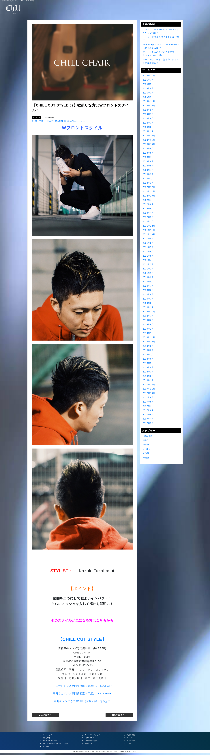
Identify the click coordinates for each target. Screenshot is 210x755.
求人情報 (45, 746)
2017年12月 (149, 384)
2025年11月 (149, 75)
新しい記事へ (119, 714)
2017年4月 (148, 419)
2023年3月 (148, 174)
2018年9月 (148, 346)
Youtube (130, 737)
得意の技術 (131, 735)
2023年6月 (148, 161)
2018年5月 (148, 363)
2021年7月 (148, 247)
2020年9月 (148, 277)
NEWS (146, 445)
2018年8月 (148, 350)
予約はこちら (89, 743)
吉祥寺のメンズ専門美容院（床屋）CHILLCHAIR (82, 685)
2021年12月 (149, 226)
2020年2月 (148, 303)
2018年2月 (148, 376)
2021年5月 (148, 256)
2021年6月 (148, 251)
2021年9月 (148, 239)
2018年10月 (149, 342)
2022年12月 (149, 187)
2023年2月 (148, 178)
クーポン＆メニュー (49, 740)
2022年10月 (149, 196)
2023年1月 (148, 183)
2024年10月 (149, 105)
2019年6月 (148, 320)
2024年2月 (148, 127)
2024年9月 (148, 110)
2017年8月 (148, 402)
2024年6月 (148, 118)
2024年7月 (148, 114)
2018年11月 (149, 337)
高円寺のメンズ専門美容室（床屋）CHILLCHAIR (82, 693)
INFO (145, 440)
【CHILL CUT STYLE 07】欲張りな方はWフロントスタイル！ (66, 121)
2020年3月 (148, 299)
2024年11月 (149, 101)
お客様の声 (131, 740)
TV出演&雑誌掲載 (91, 740)
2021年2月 (148, 269)
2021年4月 (148, 260)
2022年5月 (148, 208)
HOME (34, 121)
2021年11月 (149, 230)
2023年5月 (148, 166)
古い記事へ (45, 714)
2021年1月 (148, 273)
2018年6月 (148, 359)
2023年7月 (148, 157)
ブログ (129, 743)
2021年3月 (148, 264)
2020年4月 (148, 294)
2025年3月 (148, 93)
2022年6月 (148, 204)
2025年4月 (148, 88)
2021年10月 (149, 234)
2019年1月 (148, 333)
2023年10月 (149, 144)
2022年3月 (148, 217)
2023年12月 (149, 136)
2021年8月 (148, 243)
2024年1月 (148, 131)
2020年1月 (148, 307)
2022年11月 (149, 191)
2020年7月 (148, 286)
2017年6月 (148, 410)
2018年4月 (148, 367)
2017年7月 (148, 406)
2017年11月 (149, 389)
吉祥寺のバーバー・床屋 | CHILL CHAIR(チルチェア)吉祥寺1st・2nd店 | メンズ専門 (100, 751)
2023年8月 (148, 153)
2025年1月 (148, 97)
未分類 (146, 453)
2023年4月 (148, 170)
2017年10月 (149, 393)
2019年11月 (149, 312)
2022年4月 (148, 213)
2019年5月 (148, 324)
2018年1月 (148, 380)
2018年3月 (148, 372)
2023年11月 (149, 140)
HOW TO (147, 436)
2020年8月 (148, 281)
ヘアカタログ (89, 737)
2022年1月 (148, 221)
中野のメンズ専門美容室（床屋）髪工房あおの (82, 701)
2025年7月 (148, 80)
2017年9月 (148, 397)
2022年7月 (148, 200)
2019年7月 (148, 316)
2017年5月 (148, 415)
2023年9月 (148, 148)
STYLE (36, 117)
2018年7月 (148, 354)
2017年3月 (148, 423)
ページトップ (47, 735)
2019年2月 (148, 329)
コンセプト (46, 737)
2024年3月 (148, 123)
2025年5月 (148, 84)
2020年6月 (148, 290)
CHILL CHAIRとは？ (92, 735)
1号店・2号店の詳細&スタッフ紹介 (55, 743)
